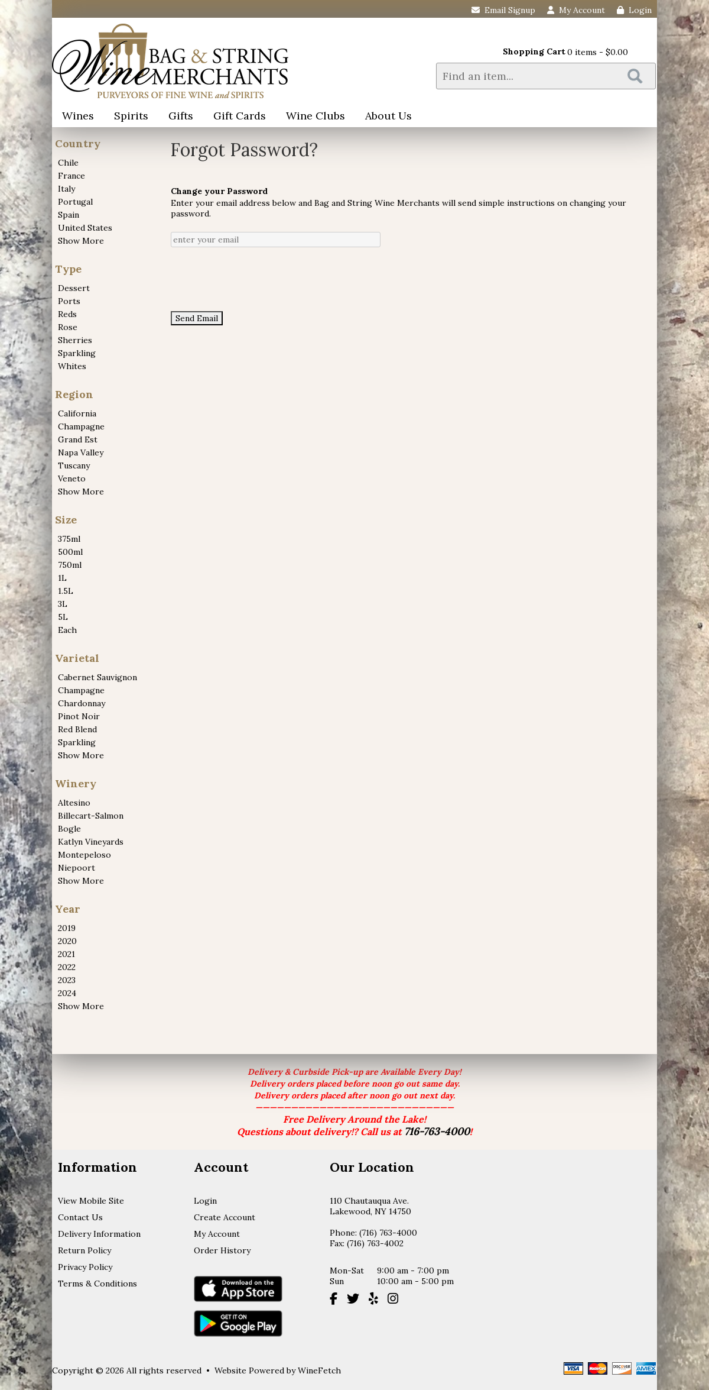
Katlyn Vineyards (90, 841)
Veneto (72, 478)
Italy (66, 188)
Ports (69, 301)
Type (68, 269)
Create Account (224, 1217)
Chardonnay (81, 703)
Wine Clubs (311, 117)
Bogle (69, 828)
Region (74, 394)
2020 (67, 941)
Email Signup (503, 10)
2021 (66, 954)
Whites (72, 366)
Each (67, 630)
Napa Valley (80, 452)
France (71, 175)
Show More (81, 240)
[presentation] (260, 279)
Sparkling (77, 353)
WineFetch (319, 1370)
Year (67, 909)
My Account (217, 1234)
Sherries (75, 340)
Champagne (81, 426)
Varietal (77, 658)
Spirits (127, 117)
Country (77, 143)
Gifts (177, 117)
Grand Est (77, 439)
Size (66, 519)
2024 (67, 993)
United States (85, 227)
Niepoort (76, 867)
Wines (74, 117)
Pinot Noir (79, 716)
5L (63, 617)
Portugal (75, 201)
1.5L (65, 591)
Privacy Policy (85, 1267)
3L (62, 604)
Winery (75, 783)
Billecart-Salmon (90, 815)
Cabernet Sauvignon (97, 677)
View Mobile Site (91, 1200)
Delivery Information (99, 1234)
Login (634, 10)
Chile (68, 162)
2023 (67, 980)
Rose (67, 327)
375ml (69, 539)
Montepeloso (84, 854)
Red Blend (77, 729)
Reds (67, 314)
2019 (67, 928)
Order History (222, 1250)
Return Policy (84, 1250)
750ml (70, 565)
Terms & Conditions (97, 1283)
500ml (70, 552)
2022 (67, 967)
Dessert (74, 288)
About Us (384, 117)
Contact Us (80, 1217)
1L (62, 578)
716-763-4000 (437, 1131)
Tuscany (74, 465)
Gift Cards (239, 115)
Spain (68, 214)
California (77, 413)
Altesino (74, 802)
